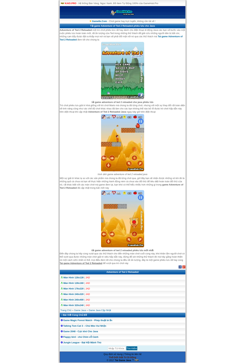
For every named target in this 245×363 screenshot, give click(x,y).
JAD (87, 277)
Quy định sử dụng (113, 354)
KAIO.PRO (70, 3)
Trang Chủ (66, 310)
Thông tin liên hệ (132, 354)
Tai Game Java (123, 360)
